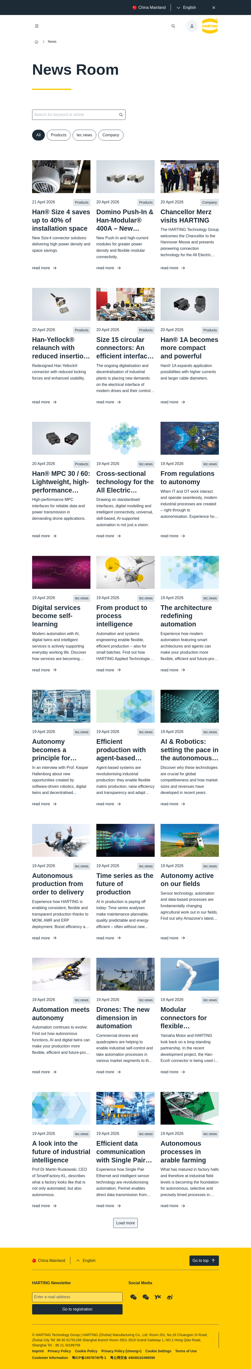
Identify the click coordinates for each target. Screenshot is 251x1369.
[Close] (214, 7)
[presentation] (186, 7)
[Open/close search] (173, 26)
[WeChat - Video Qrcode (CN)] (146, 1297)
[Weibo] (170, 1297)
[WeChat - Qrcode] (133, 1297)
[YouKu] (158, 1297)
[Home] (36, 41)
